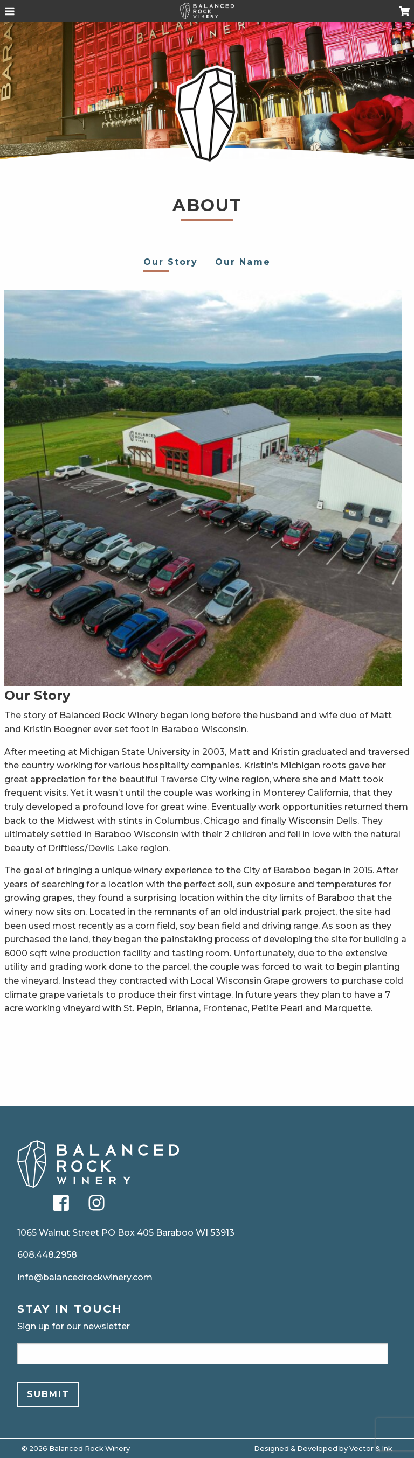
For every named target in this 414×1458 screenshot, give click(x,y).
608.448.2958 (47, 1255)
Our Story (170, 262)
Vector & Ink (370, 1449)
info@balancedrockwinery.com (85, 1277)
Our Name (243, 262)
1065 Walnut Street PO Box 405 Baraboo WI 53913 (125, 1233)
